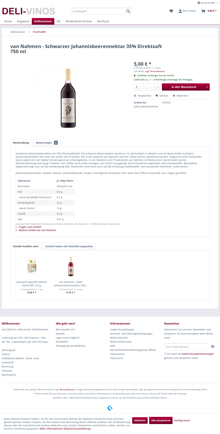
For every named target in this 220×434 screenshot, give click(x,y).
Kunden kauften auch (25, 246)
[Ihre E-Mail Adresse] (185, 346)
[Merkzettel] (171, 11)
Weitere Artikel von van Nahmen (36, 230)
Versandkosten (67, 389)
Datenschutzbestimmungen (198, 353)
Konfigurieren (182, 420)
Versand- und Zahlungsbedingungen (131, 333)
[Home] (8, 21)
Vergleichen (142, 95)
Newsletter (62, 341)
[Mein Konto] (186, 11)
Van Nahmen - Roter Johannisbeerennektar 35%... (70, 283)
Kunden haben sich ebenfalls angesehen (69, 246)
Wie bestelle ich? (65, 329)
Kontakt (60, 333)
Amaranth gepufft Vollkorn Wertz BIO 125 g (31, 283)
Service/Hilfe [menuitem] (207, 2)
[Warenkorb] (208, 11)
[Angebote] (23, 21)
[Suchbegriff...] (101, 11)
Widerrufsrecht (119, 337)
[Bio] (58, 21)
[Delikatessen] (43, 21)
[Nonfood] (103, 21)
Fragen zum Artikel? (29, 226)
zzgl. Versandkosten (155, 71)
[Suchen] (128, 11)
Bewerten (180, 95)
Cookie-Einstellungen (122, 329)
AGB (112, 345)
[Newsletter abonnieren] (212, 346)
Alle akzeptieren (160, 420)
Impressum (116, 358)
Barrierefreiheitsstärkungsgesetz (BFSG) (133, 349)
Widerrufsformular (121, 341)
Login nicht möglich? (67, 337)
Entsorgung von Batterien (70, 345)
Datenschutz (117, 354)
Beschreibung (21, 142)
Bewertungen (47, 143)
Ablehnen (140, 420)
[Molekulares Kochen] (79, 21)
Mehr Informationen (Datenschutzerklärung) (65, 428)
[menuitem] (101, 11)
